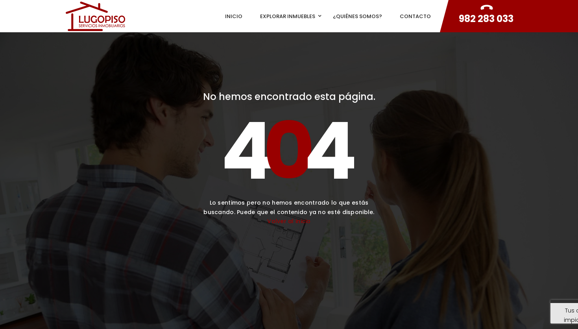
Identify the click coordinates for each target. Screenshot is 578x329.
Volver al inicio (288, 221)
